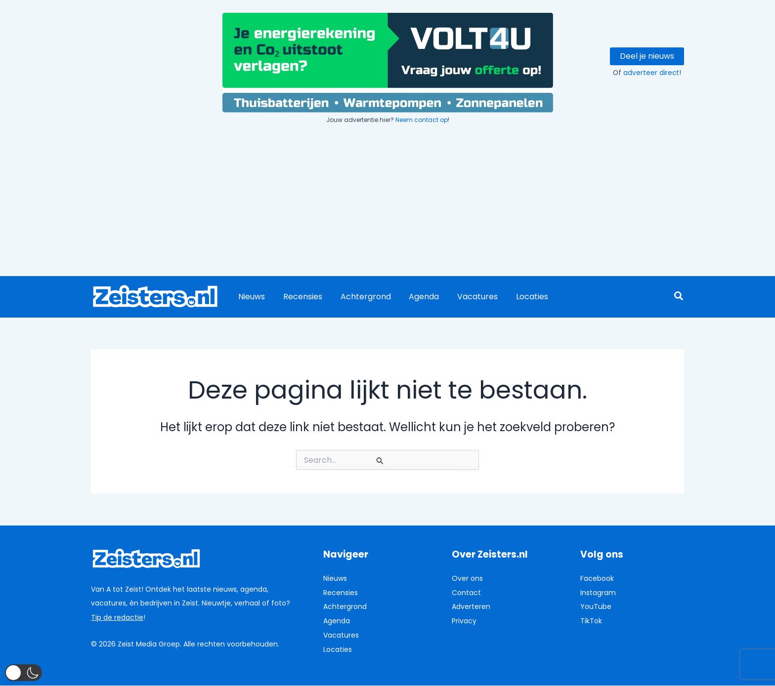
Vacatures (467, 296)
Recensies (299, 296)
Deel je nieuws (647, 56)
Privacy (464, 621)
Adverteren (471, 606)
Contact (466, 593)
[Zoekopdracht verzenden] (380, 460)
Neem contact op (421, 120)
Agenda (416, 296)
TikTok (591, 621)
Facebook (597, 578)
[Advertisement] (387, 201)
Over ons (467, 578)
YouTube (595, 606)
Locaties (519, 296)
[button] (679, 297)
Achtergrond (360, 296)
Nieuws (250, 296)
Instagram (598, 593)
